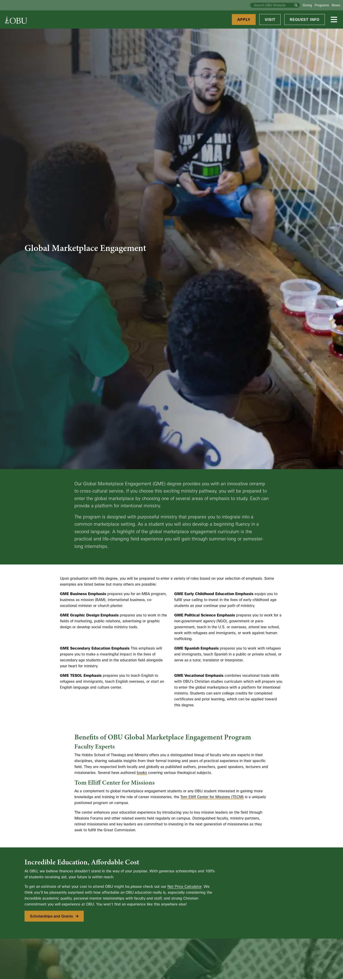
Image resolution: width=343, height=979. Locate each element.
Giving (307, 5)
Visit (270, 19)
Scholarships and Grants (54, 916)
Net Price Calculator (184, 886)
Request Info (304, 19)
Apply (243, 19)
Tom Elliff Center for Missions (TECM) (212, 797)
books (142, 772)
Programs (322, 5)
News (336, 5)
